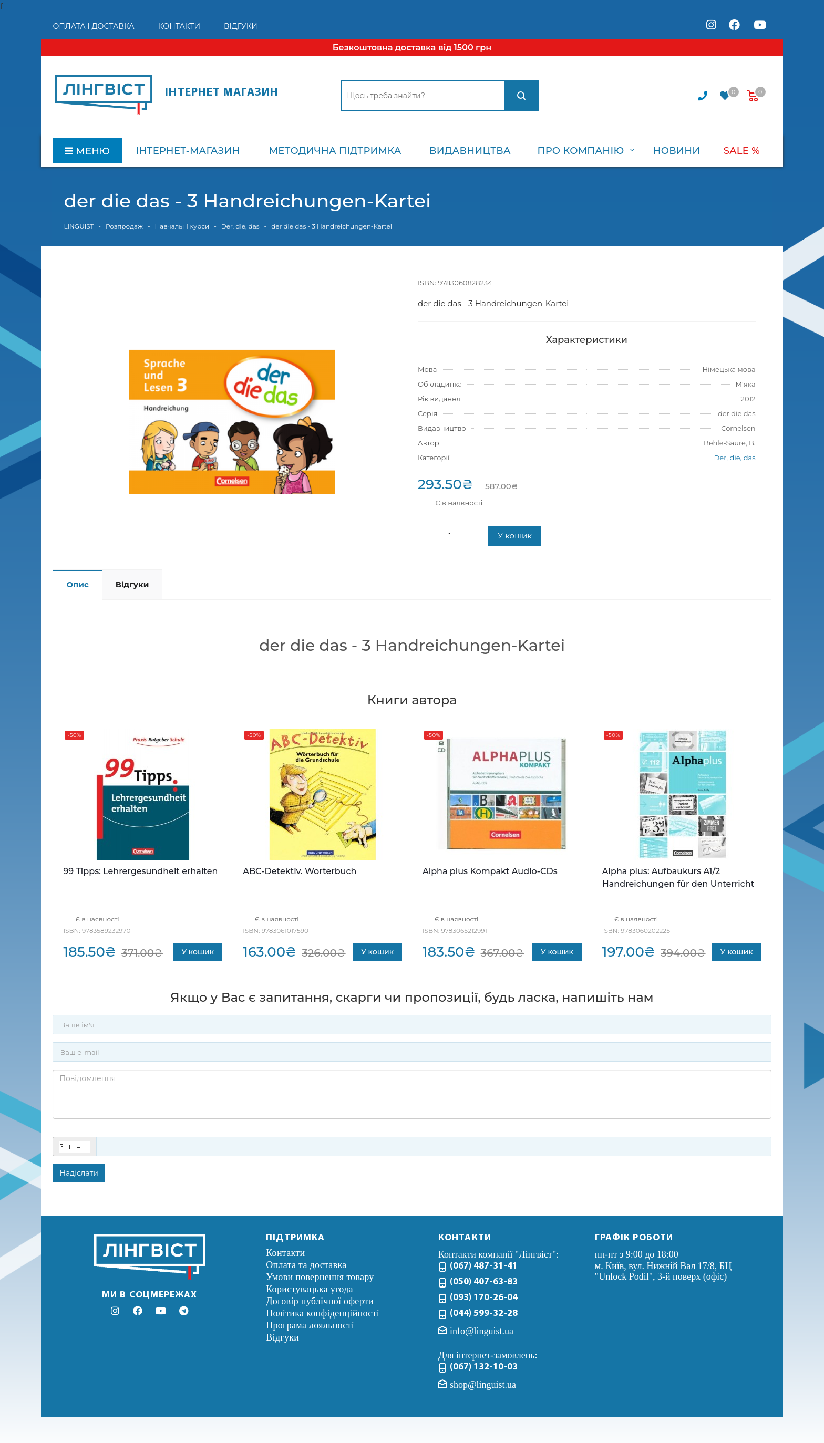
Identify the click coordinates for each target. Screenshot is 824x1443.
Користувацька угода (309, 1289)
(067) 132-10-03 (484, 1367)
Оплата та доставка (306, 1265)
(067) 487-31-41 (484, 1266)
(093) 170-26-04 (484, 1298)
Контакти (285, 1253)
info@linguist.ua (481, 1331)
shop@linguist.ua (483, 1384)
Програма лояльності (310, 1325)
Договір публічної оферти (320, 1301)
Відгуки (282, 1337)
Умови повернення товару (320, 1277)
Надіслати (78, 1173)
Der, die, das (735, 457)
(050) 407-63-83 (484, 1282)
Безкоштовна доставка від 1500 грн (412, 48)
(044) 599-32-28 (484, 1314)
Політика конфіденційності (322, 1313)
